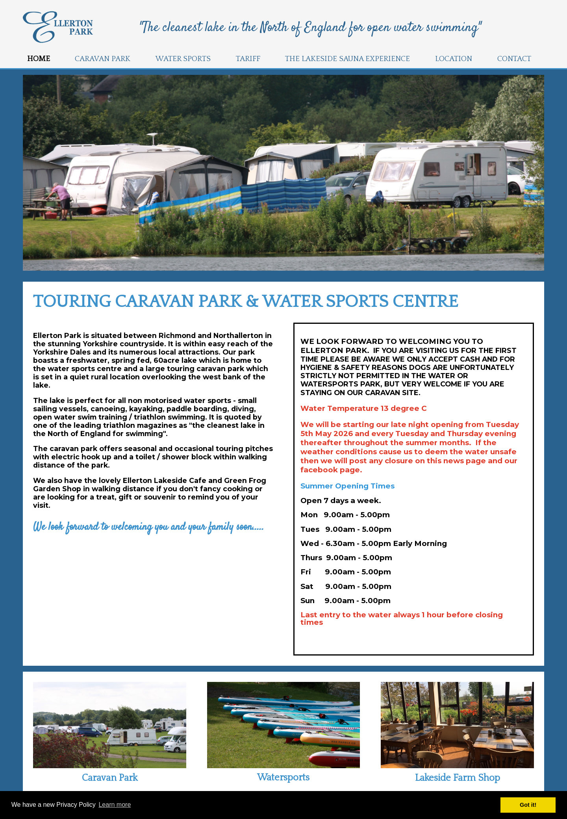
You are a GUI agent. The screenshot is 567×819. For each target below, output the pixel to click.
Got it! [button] (528, 805)
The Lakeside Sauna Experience (347, 59)
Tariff (248, 59)
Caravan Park (102, 59)
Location (453, 59)
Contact (514, 59)
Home (38, 59)
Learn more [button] (114, 804)
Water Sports (183, 59)
